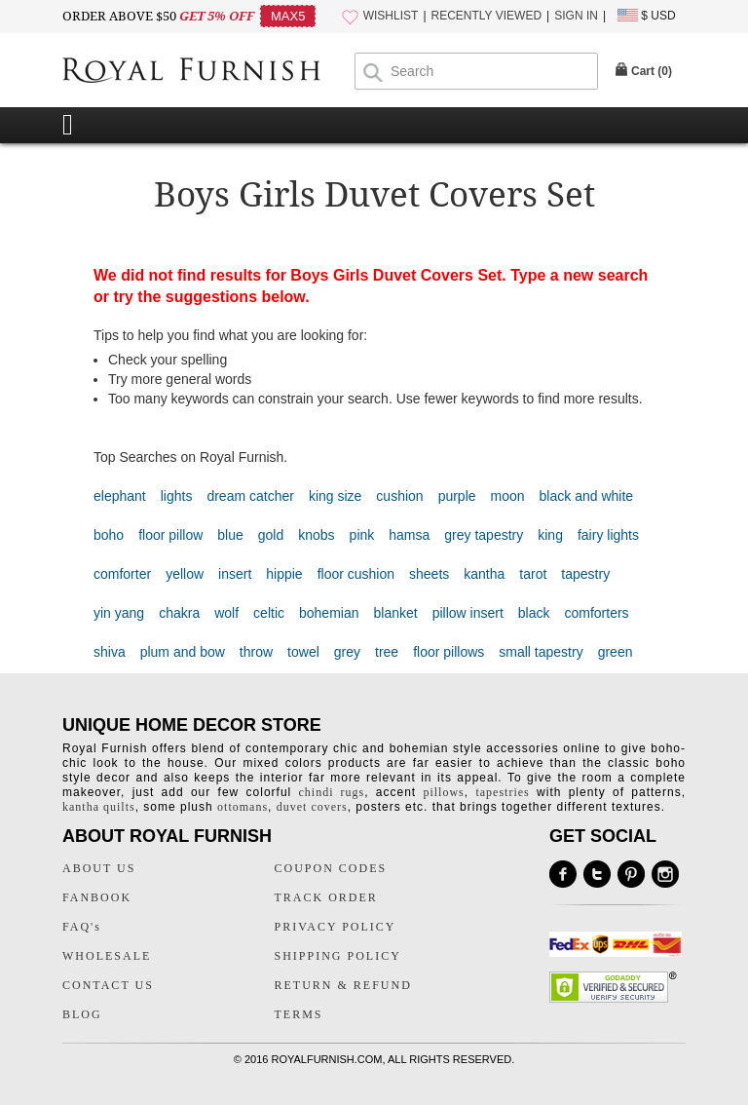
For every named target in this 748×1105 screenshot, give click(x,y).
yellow (185, 574)
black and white (587, 496)
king (550, 535)
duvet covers (312, 807)
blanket (396, 613)
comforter (122, 574)
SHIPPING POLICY (338, 956)
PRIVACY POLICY (335, 927)
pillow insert (468, 613)
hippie (284, 574)
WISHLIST (391, 15)
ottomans (242, 807)
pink (362, 535)
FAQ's (81, 927)
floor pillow (170, 535)
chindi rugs (332, 792)
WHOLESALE (106, 956)
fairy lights (608, 535)
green (615, 652)
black (534, 613)
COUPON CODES (331, 868)
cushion (399, 496)
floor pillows (448, 652)
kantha (484, 574)
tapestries (502, 792)
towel (303, 652)
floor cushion (356, 574)
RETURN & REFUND (343, 985)
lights (177, 496)
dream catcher (249, 496)
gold (270, 535)
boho (109, 535)
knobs (316, 535)
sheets (429, 574)
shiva (110, 652)
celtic (268, 613)
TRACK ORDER (326, 897)
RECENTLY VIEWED (486, 15)
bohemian (329, 613)
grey (347, 652)
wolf (226, 613)
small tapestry (540, 652)
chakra (179, 613)
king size (335, 496)
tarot (532, 574)
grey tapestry (483, 535)
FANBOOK (96, 897)
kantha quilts (98, 807)
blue (230, 535)
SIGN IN (576, 15)
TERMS (299, 1014)
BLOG (82, 1014)
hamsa (409, 535)
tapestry (585, 574)
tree (386, 652)
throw (256, 652)
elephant (120, 496)
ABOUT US (98, 868)
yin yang (119, 613)
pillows (443, 792)
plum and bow (182, 652)
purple (457, 496)
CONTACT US (108, 985)
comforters (596, 613)
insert (234, 574)
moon (508, 496)
